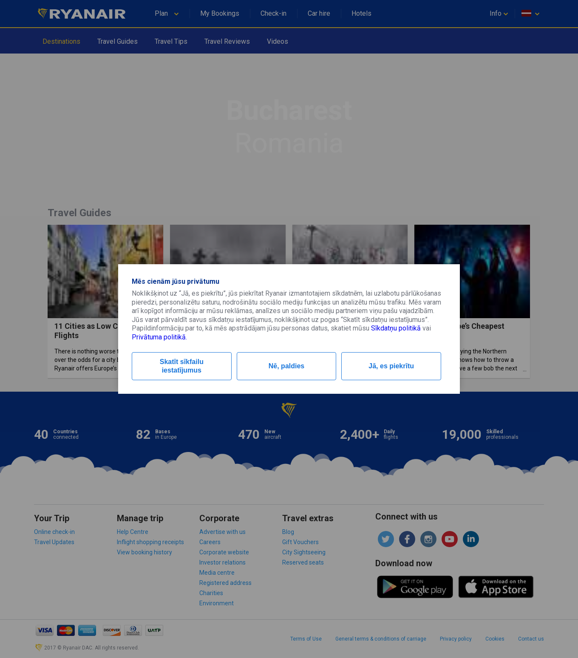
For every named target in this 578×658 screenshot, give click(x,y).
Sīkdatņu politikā (396, 328)
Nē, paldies (286, 366)
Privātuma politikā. (159, 337)
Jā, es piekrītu (391, 366)
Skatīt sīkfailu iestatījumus (182, 366)
